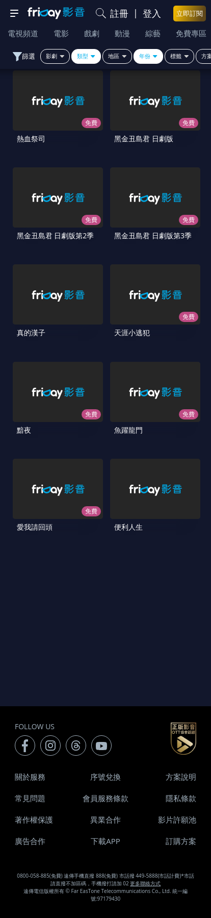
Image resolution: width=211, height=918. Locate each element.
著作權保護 (34, 819)
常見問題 (30, 798)
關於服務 (30, 777)
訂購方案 (181, 841)
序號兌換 (105, 777)
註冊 (119, 13)
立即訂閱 (189, 13)
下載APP (105, 841)
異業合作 (105, 819)
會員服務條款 (105, 798)
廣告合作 (30, 841)
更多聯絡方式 (145, 883)
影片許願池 (177, 819)
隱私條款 (181, 798)
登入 (152, 13)
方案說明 (181, 777)
